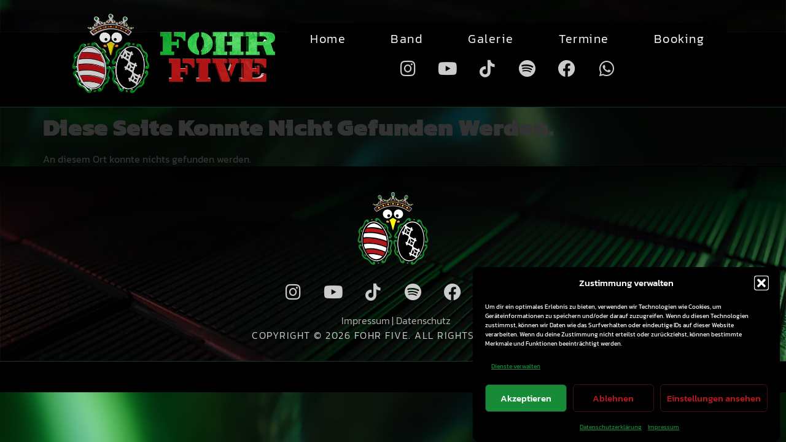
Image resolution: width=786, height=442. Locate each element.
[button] (761, 283)
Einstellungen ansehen (714, 398)
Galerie (491, 38)
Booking (679, 38)
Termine (584, 38)
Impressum (663, 427)
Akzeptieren (525, 398)
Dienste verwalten (515, 366)
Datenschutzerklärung (611, 427)
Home (328, 38)
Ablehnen (613, 398)
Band (407, 38)
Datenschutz (423, 320)
